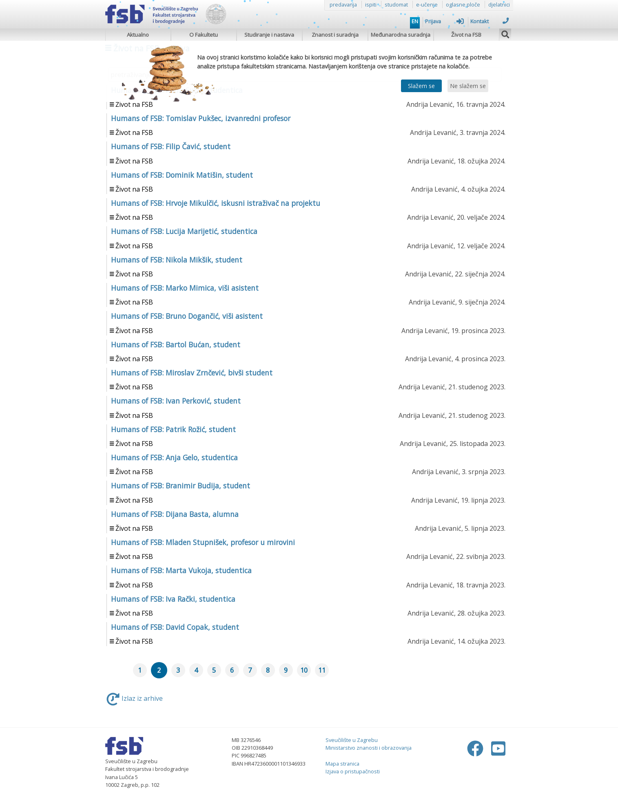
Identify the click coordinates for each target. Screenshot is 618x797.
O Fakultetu (203, 34)
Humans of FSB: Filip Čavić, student (170, 146)
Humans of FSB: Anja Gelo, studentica (174, 457)
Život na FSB (466, 34)
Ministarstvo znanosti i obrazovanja (369, 747)
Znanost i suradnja (335, 34)
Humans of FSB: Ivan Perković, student (176, 401)
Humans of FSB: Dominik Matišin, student (182, 175)
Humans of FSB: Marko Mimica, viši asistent (185, 288)
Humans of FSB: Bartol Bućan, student (175, 344)
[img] (505, 33)
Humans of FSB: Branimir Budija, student (180, 485)
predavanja (343, 4)
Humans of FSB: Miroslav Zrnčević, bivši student (191, 373)
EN (415, 21)
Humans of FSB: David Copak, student (175, 627)
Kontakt (489, 21)
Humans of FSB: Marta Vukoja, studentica (181, 570)
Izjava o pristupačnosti (353, 771)
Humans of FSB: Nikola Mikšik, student (176, 260)
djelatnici (499, 4)
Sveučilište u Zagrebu (352, 740)
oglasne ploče (463, 4)
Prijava (444, 21)
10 (304, 670)
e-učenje (427, 4)
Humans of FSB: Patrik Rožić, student (173, 429)
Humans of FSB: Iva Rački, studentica (173, 599)
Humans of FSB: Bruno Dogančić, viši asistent (187, 316)
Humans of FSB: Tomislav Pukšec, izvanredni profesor (200, 118)
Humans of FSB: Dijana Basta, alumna (175, 514)
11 (322, 670)
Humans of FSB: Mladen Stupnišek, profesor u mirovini (203, 542)
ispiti (371, 4)
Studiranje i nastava (269, 34)
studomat (396, 4)
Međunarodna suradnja (400, 34)
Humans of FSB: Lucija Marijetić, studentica (184, 231)
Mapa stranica (342, 763)
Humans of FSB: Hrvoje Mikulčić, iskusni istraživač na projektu (215, 203)
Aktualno (138, 34)
